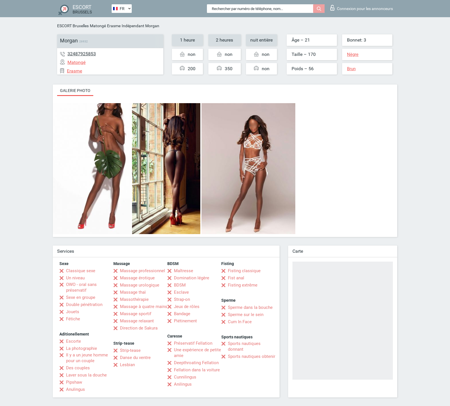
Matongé (98, 25)
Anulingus (75, 389)
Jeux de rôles (186, 306)
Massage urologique (139, 285)
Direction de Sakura (139, 328)
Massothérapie (134, 299)
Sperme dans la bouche (250, 307)
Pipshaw (74, 382)
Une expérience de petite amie (197, 352)
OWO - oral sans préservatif (81, 287)
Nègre (352, 54)
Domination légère (191, 278)
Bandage (182, 313)
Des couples (78, 367)
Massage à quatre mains (143, 306)
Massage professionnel (142, 270)
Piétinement (185, 320)
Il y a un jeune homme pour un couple (87, 357)
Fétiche (73, 318)
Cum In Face (240, 321)
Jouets (72, 311)
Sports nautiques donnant (244, 346)
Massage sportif (135, 313)
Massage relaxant (137, 320)
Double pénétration (84, 304)
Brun (351, 68)
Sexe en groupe (80, 297)
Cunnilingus (185, 377)
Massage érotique (137, 278)
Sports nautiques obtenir (251, 356)
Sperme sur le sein (245, 314)
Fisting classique (244, 270)
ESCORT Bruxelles (73, 25)
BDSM (180, 285)
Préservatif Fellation (193, 343)
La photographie (81, 348)
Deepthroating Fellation (196, 362)
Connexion (361, 8)
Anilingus (183, 384)
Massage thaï (133, 292)
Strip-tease (130, 350)
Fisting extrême (242, 285)
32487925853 (81, 53)
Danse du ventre (135, 357)
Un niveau (75, 278)
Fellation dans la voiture (197, 369)
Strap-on (182, 299)
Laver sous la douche (86, 375)
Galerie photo (75, 90)
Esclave (181, 292)
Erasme (114, 25)
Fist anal (236, 278)
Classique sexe (80, 270)
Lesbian (127, 364)
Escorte (73, 341)
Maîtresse (183, 270)
